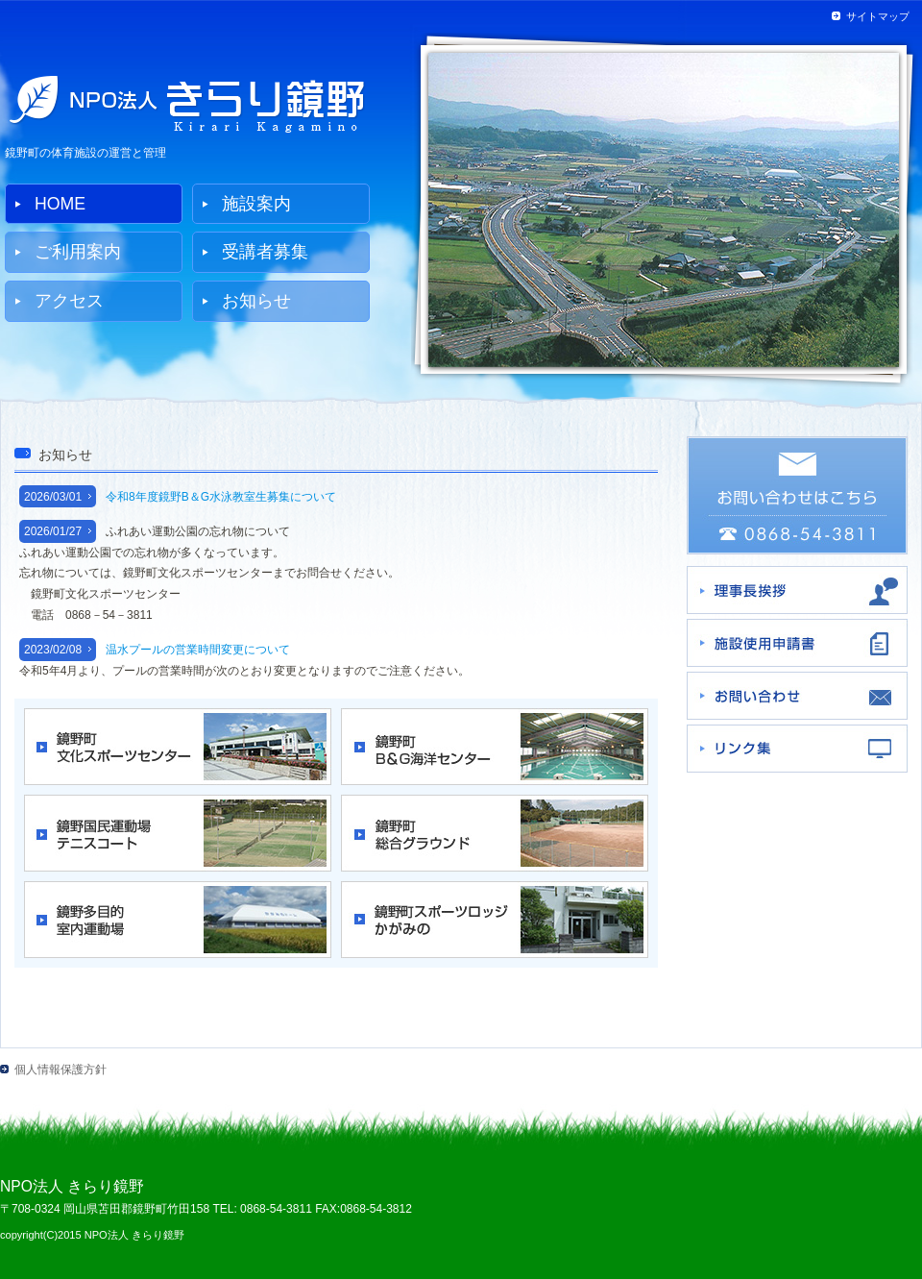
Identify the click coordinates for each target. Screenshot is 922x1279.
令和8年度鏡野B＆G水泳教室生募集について (221, 497)
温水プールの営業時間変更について (198, 649)
